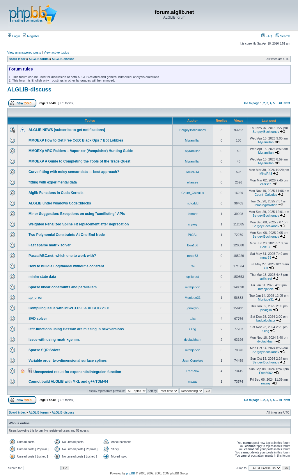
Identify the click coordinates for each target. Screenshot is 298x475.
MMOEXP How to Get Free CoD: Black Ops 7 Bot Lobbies (76, 140)
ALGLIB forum (39, 59)
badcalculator (265, 320)
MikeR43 (192, 172)
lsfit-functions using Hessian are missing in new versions (76, 329)
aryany (192, 224)
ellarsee (192, 182)
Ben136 (192, 245)
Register (31, 36)
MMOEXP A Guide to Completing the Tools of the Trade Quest (79, 161)
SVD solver (38, 319)
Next (286, 103)
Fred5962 (192, 371)
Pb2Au (192, 234)
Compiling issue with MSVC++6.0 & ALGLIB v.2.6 (69, 308)
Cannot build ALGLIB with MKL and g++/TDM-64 (68, 381)
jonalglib (192, 308)
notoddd (192, 203)
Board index (17, 59)
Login (14, 36)
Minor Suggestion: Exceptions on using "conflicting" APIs (77, 214)
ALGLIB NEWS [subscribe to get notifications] (67, 130)
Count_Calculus (192, 193)
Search (283, 36)
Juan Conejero (192, 360)
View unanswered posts (24, 52)
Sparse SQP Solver (44, 350)
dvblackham (192, 339)
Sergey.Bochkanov (192, 130)
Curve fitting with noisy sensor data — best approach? (74, 172)
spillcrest (193, 276)
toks (193, 318)
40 (280, 103)
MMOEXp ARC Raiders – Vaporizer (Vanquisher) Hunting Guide (81, 151)
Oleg (192, 329)
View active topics (56, 52)
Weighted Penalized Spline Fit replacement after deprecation (79, 224)
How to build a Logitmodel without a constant (66, 266)
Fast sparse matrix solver (50, 245)
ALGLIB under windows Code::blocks (60, 203)
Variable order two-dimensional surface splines (68, 361)
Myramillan (192, 140)
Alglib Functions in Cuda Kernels (56, 193)
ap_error (36, 298)
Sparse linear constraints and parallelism (63, 287)
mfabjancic (193, 287)
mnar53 (192, 255)
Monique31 (193, 297)
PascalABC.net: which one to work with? (62, 256)
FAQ (266, 36)
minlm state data (42, 277)
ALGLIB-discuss (63, 59)
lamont (192, 214)
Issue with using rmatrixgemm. (54, 340)
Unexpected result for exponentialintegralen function (77, 372)
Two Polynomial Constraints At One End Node (67, 235)
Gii (192, 266)
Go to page (251, 103)
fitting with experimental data (53, 182)
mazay (192, 381)
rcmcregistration (265, 205)
